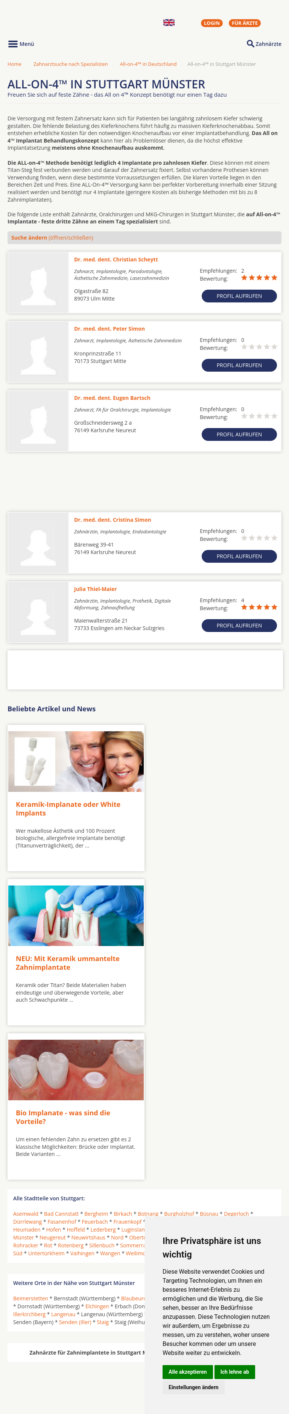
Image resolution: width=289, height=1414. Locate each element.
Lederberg (103, 1067)
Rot (48, 1082)
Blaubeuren (135, 1135)
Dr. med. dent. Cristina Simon (112, 519)
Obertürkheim (146, 1074)
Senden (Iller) (75, 1159)
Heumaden (27, 1067)
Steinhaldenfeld (246, 1082)
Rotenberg (71, 1082)
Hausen (204, 1059)
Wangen (110, 1090)
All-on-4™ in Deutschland (148, 64)
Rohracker (25, 1082)
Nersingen (160, 1151)
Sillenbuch (101, 1082)
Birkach (123, 1051)
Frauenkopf (127, 1059)
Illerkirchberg (29, 1151)
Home (14, 64)
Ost (174, 1074)
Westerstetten (191, 1159)
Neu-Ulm (190, 1151)
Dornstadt (262, 1135)
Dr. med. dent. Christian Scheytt (116, 259)
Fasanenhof (61, 1059)
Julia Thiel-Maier (95, 588)
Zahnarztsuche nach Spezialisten (70, 64)
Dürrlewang (27, 1059)
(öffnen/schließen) (52, 237)
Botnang (148, 1051)
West (164, 1090)
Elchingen (97, 1143)
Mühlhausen (251, 1067)
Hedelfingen (234, 1059)
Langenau (63, 1151)
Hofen (53, 1067)
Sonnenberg (171, 1082)
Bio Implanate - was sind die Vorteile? (63, 955)
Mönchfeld (218, 1067)
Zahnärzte (268, 43)
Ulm (163, 1159)
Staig (103, 1159)
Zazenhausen (192, 1090)
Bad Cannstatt (61, 1051)
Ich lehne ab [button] (235, 1372)
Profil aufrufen (239, 295)
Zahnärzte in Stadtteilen (100, 1377)
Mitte (160, 1067)
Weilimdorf (139, 1090)
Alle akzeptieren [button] (188, 1372)
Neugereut (53, 1074)
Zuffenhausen (232, 1090)
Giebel (181, 1059)
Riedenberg (229, 1074)
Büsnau (209, 1051)
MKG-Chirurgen (32, 1374)
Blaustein (166, 1135)
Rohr (254, 1074)
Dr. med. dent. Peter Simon (109, 328)
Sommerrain (135, 1082)
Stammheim (207, 1082)
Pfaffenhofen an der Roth (238, 1151)
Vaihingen (82, 1090)
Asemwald (25, 1051)
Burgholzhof (179, 1051)
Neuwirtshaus (88, 1074)
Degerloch (236, 1051)
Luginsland (135, 1067)
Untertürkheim (46, 1090)
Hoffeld (76, 1067)
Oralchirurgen (31, 1365)
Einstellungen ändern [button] (194, 1387)
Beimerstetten (30, 1135)
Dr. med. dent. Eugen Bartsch (112, 397)
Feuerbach (95, 1059)
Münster (23, 1074)
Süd (18, 1090)
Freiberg (157, 1059)
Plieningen (196, 1074)
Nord (117, 1074)
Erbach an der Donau (184, 1143)
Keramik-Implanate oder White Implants (68, 805)
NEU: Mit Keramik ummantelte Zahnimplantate (204, 805)
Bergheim (96, 1051)
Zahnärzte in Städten (109, 1365)
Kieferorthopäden (35, 1383)
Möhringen (185, 1067)
